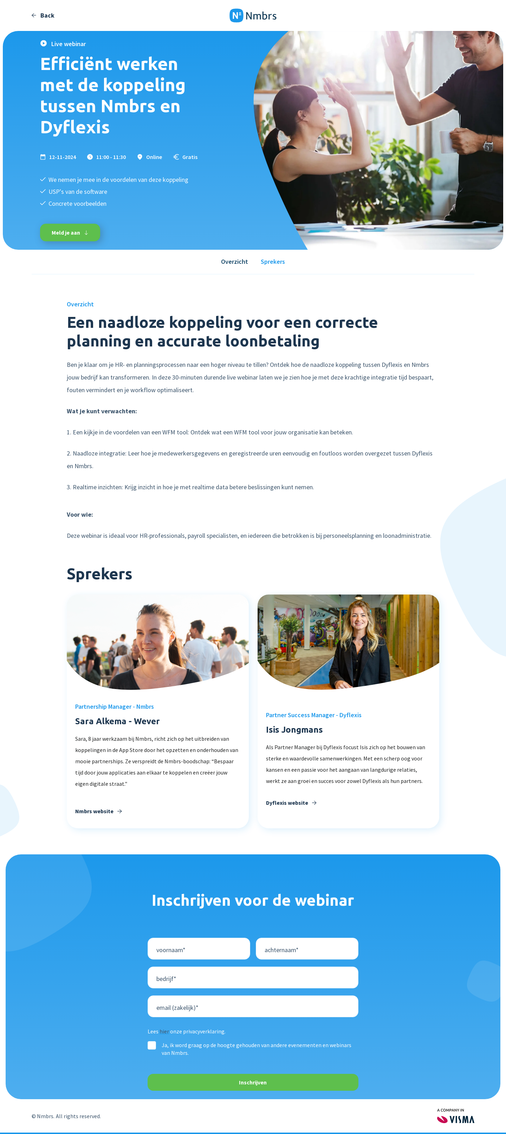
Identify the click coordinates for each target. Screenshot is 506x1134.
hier (164, 1031)
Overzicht (234, 261)
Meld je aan (70, 232)
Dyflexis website (291, 802)
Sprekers (273, 261)
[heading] (348, 763)
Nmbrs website (98, 811)
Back (43, 15)
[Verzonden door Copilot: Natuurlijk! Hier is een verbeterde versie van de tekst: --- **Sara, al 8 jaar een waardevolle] (157, 765)
